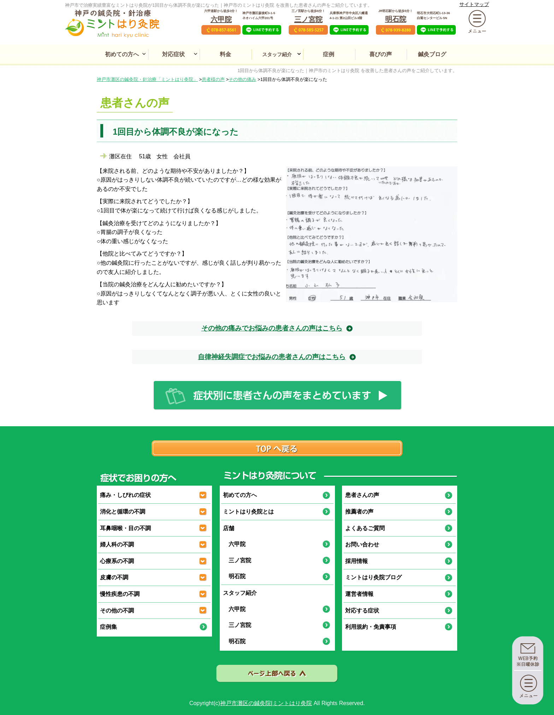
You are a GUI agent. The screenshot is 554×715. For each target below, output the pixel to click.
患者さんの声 (362, 495)
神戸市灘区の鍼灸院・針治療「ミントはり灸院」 (147, 79)
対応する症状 (362, 611)
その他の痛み (242, 79)
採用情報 (356, 561)
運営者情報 (359, 594)
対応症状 (173, 54)
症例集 (108, 627)
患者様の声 (213, 79)
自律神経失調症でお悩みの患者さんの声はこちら (272, 357)
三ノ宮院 (308, 19)
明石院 (395, 19)
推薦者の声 (359, 512)
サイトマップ (474, 4)
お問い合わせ (362, 544)
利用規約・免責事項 (370, 627)
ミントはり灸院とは (248, 512)
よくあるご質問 (365, 528)
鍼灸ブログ (432, 54)
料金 (225, 54)
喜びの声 (380, 54)
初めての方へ (122, 54)
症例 (328, 54)
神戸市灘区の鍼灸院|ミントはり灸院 (266, 703)
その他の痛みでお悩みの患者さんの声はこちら (271, 328)
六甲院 (221, 19)
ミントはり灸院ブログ (373, 577)
